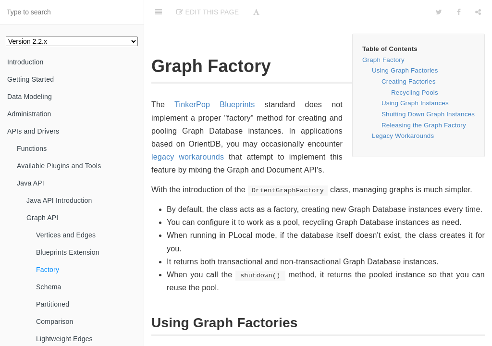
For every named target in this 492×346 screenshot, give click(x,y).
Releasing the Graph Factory (423, 125)
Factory (47, 269)
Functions (32, 148)
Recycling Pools (414, 92)
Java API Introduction (59, 200)
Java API (30, 183)
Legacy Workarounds (403, 135)
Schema (49, 287)
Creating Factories (408, 81)
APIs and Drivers (33, 131)
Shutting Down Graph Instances (428, 114)
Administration (29, 114)
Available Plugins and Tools (59, 166)
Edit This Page (207, 12)
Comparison (54, 321)
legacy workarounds (187, 157)
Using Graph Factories (405, 70)
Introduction (25, 62)
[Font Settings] (256, 12)
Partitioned (52, 304)
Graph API (42, 218)
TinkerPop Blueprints (214, 104)
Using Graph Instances (415, 103)
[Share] (478, 12)
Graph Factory (383, 59)
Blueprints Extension (67, 252)
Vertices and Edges (66, 235)
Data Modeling (29, 96)
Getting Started (30, 79)
